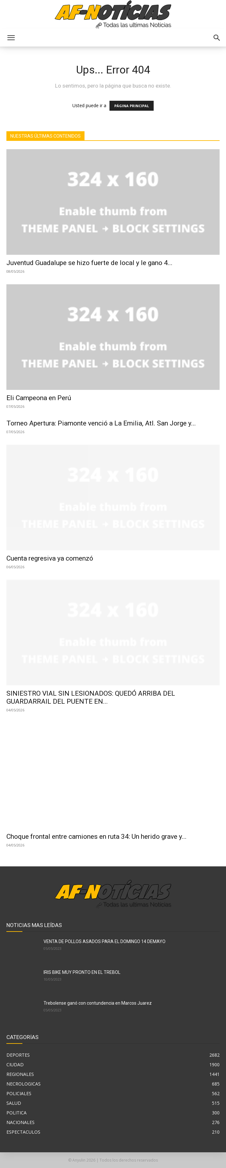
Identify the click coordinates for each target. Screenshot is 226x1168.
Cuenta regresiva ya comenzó (49, 558)
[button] (11, 38)
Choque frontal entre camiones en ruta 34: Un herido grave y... (96, 836)
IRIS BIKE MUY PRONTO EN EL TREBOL (82, 972)
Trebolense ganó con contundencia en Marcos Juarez (98, 1003)
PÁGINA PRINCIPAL (131, 105)
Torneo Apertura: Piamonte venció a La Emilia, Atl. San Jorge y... (101, 423)
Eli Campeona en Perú (38, 398)
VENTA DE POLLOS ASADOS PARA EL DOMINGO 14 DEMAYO (104, 941)
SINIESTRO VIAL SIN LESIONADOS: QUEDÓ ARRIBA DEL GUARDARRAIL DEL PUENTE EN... (90, 697)
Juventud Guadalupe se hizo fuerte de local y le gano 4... (89, 263)
